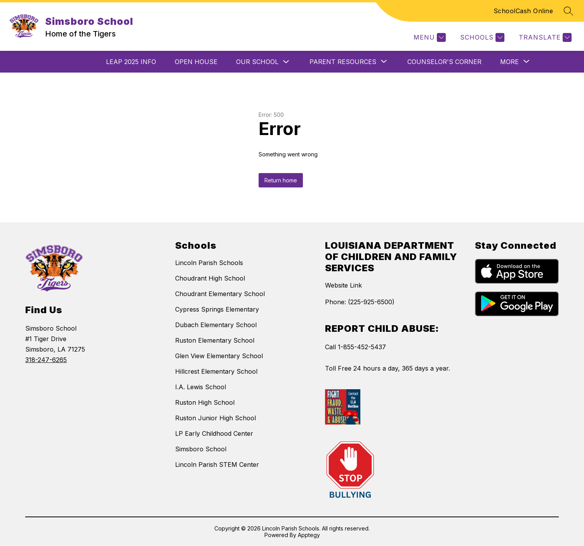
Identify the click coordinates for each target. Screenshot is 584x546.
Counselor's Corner (444, 62)
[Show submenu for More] (509, 61)
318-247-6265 (46, 360)
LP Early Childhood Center (214, 433)
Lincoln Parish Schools (209, 263)
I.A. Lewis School (200, 387)
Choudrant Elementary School (220, 294)
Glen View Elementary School (219, 356)
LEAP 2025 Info (131, 62)
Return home (280, 180)
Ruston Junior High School (215, 418)
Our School (257, 62)
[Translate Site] (544, 37)
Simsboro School (200, 449)
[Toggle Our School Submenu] (286, 62)
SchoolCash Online (523, 11)
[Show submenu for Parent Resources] (342, 61)
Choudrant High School (210, 278)
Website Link (343, 285)
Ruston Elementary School (214, 340)
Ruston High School (205, 402)
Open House (196, 62)
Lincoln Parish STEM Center (217, 464)
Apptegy (309, 535)
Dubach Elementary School (216, 325)
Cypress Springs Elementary (217, 309)
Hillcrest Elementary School (216, 371)
